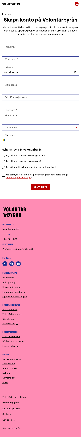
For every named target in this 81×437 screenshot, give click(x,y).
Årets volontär (9, 368)
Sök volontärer (9, 309)
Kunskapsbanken (11, 336)
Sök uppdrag (9, 282)
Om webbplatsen (11, 408)
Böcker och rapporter (13, 341)
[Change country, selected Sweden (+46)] (4, 140)
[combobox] (40, 127)
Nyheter (6, 373)
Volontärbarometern (12, 314)
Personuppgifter (10, 402)
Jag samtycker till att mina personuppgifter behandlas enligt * (35, 176)
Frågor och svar (10, 346)
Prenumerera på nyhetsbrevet (17, 248)
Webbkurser (10, 323)
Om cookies (8, 419)
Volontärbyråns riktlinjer (18, 177)
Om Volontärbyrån (11, 358)
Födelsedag (10, 67)
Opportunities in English (14, 296)
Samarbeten (8, 363)
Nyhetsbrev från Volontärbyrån (22, 149)
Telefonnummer (11, 135)
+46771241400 (9, 238)
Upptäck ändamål (11, 287)
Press (5, 382)
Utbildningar (8, 318)
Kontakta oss (8, 377)
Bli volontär (8, 277)
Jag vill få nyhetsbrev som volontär (22, 161)
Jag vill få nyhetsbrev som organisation (24, 155)
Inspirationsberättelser (14, 291)
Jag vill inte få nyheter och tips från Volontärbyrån (29, 167)
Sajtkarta (6, 414)
